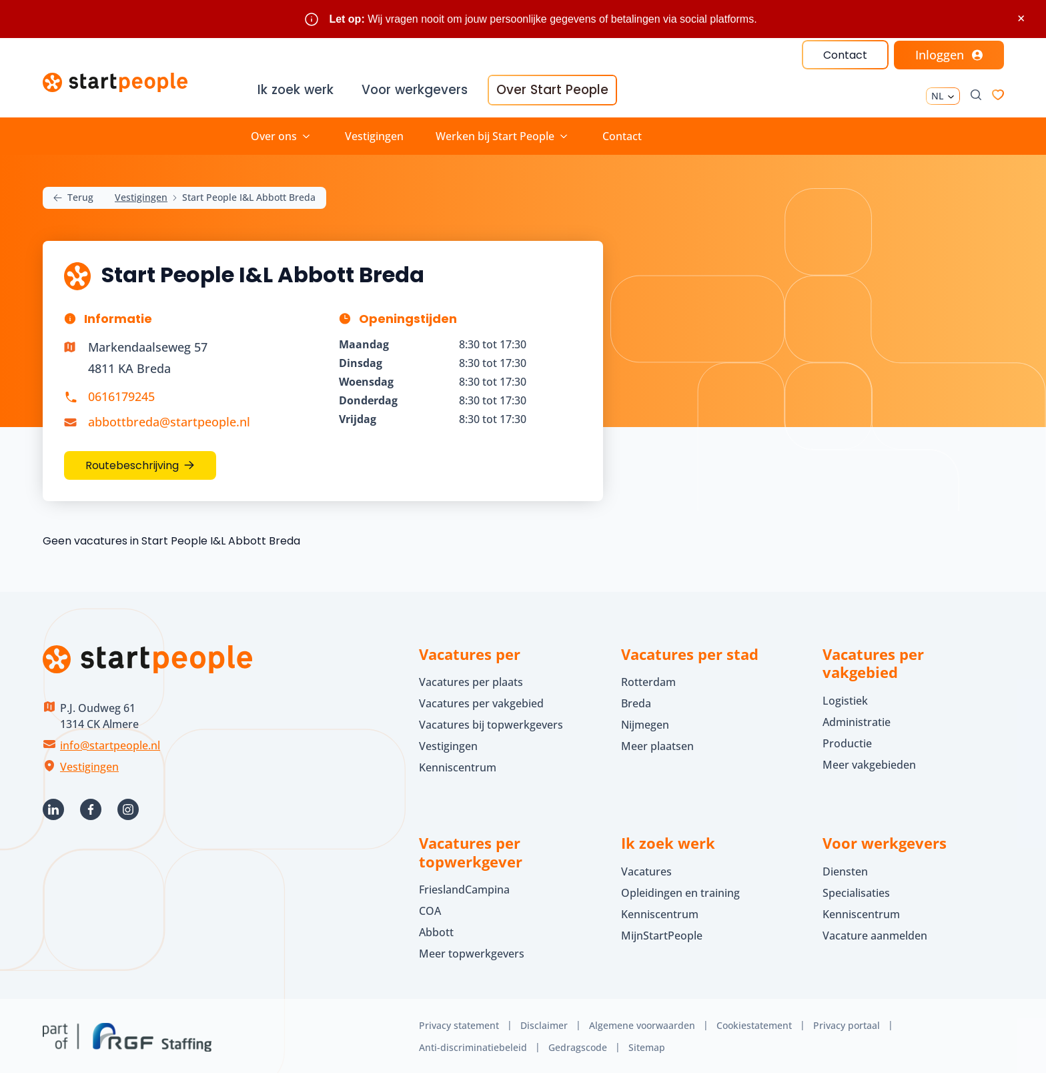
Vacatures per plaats (471, 680)
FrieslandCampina (464, 887)
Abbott (437, 930)
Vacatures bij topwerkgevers (491, 722)
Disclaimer (544, 1023)
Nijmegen (645, 722)
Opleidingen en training (680, 890)
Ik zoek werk (296, 90)
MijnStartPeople (661, 933)
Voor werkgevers (415, 90)
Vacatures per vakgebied (481, 701)
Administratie (857, 720)
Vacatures (646, 869)
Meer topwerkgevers (471, 951)
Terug (73, 196)
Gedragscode (577, 1045)
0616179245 (121, 395)
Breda (636, 701)
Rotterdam (648, 680)
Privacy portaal (846, 1023)
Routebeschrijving (132, 463)
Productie (847, 741)
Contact (845, 55)
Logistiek (845, 698)
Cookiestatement (754, 1023)
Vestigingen (374, 134)
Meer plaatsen (657, 744)
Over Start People (550, 90)
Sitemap (646, 1045)
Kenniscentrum (457, 765)
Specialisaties (856, 890)
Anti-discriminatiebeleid (473, 1045)
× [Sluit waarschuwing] (1021, 18)
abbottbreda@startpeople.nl (169, 420)
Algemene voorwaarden (642, 1023)
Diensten (845, 869)
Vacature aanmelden (875, 933)
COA (430, 909)
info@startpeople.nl (110, 743)
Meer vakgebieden (869, 762)
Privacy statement (459, 1023)
